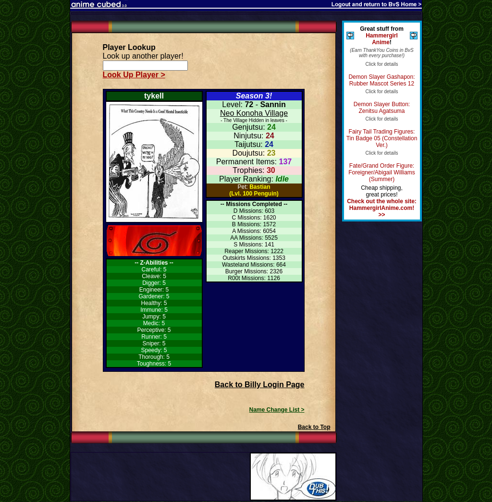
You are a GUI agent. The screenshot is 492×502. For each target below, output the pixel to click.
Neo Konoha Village (254, 113)
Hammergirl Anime (382, 39)
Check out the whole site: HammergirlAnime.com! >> (382, 208)
